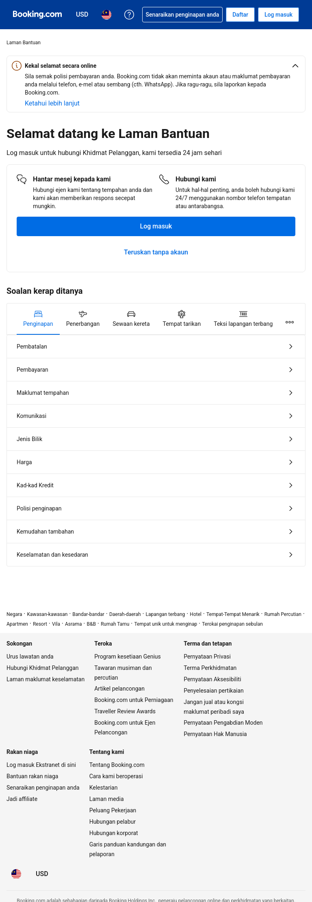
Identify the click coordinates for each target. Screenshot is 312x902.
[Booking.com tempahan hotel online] (37, 15)
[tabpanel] (156, 450)
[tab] (38, 319)
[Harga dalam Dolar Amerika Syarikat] (42, 874)
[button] (156, 65)
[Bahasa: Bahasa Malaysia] (16, 874)
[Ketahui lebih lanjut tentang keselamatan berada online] (52, 103)
